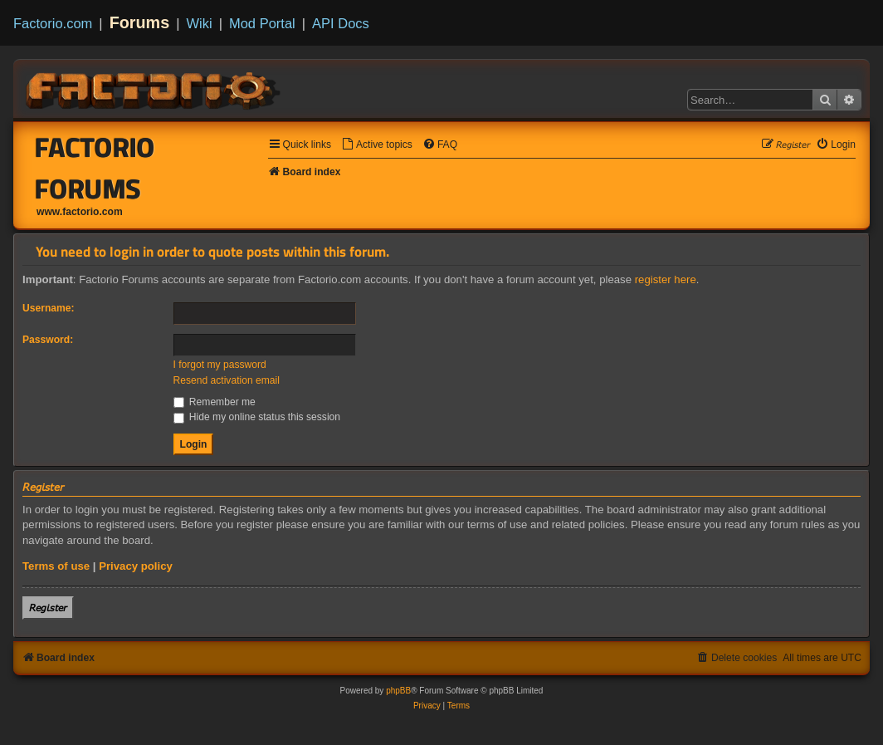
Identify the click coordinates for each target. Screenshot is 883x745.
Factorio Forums (95, 167)
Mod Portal (262, 23)
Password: (47, 340)
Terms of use (56, 566)
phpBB (398, 690)
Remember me (214, 402)
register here (665, 279)
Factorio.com (52, 23)
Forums (140, 22)
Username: (48, 308)
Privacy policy (136, 566)
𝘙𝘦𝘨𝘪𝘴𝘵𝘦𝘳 (48, 607)
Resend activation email (226, 380)
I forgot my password (219, 364)
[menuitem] (376, 145)
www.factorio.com (80, 212)
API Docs (340, 23)
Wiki (199, 23)
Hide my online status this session (257, 417)
